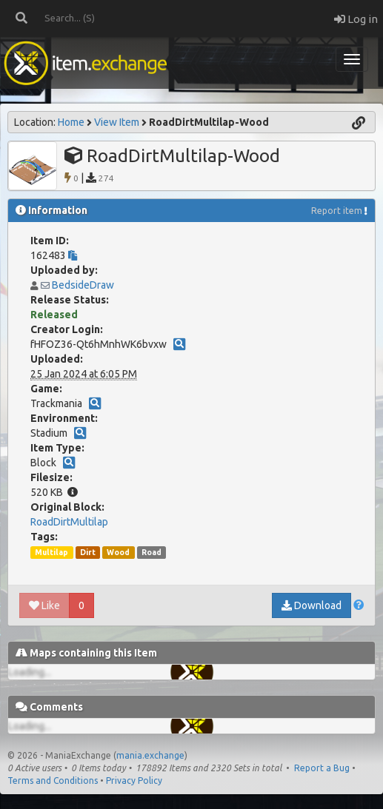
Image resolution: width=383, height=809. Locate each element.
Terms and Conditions (52, 780)
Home (71, 122)
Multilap (51, 552)
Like (44, 605)
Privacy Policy (134, 780)
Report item (336, 210)
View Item (116, 122)
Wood (118, 552)
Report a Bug (322, 768)
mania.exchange (150, 755)
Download (312, 605)
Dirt (88, 552)
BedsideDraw (83, 285)
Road (151, 552)
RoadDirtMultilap (69, 522)
